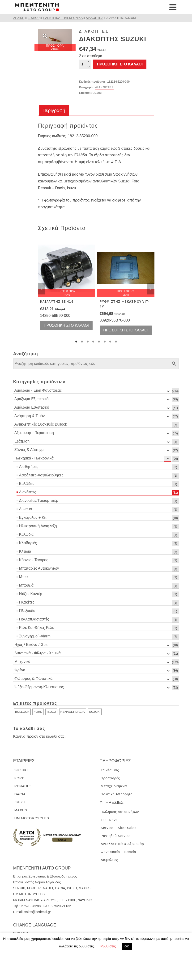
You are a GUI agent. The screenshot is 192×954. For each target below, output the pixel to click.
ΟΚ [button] (126, 946)
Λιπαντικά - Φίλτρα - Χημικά (37, 653)
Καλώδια (26, 534)
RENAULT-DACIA (72, 711)
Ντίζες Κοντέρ (30, 594)
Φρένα (19, 670)
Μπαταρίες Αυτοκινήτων (39, 568)
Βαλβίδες (26, 484)
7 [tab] (110, 341)
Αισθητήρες (28, 467)
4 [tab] (93, 341)
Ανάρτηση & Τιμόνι (30, 416)
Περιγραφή (54, 110)
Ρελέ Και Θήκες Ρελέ (36, 628)
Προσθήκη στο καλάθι (120, 64)
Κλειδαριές (28, 543)
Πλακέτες (26, 602)
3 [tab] (87, 341)
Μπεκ (24, 577)
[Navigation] (173, 7)
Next (150, 288)
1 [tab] (76, 341)
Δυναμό (25, 509)
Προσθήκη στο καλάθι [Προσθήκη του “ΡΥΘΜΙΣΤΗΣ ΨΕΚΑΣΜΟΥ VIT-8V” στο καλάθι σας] (125, 330)
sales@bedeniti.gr (37, 912)
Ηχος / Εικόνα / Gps (30, 645)
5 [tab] (99, 341)
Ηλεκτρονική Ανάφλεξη (38, 526)
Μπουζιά (26, 585)
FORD (38, 711)
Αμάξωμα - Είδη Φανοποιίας (38, 390)
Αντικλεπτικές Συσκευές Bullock (40, 424)
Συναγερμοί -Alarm (35, 636)
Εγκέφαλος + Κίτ (33, 517)
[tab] (54, 110)
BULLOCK (22, 711)
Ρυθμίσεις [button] (108, 946)
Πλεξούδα (27, 611)
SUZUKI (96, 93)
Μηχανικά (22, 662)
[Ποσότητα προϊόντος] (85, 64)
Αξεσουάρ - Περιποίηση (34, 433)
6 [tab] (104, 341)
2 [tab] (82, 341)
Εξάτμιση (22, 441)
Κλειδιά (25, 551)
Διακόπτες (104, 87)
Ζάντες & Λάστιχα (29, 450)
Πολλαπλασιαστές (34, 619)
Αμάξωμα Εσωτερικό (31, 407)
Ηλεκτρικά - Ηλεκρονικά (34, 458)
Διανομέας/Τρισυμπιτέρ (38, 501)
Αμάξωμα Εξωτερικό (31, 399)
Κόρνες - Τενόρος (33, 560)
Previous (41, 288)
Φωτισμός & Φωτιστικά (33, 678)
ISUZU (51, 711)
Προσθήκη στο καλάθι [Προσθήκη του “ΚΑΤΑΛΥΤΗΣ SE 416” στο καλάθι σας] (66, 325)
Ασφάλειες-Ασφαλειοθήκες (41, 475)
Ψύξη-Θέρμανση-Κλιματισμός (39, 687)
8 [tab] (116, 341)
